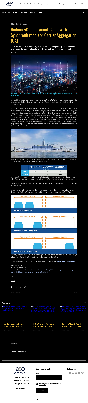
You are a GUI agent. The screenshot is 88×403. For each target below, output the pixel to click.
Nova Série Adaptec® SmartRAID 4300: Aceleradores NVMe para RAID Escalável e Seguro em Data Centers (72, 325)
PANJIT (40, 12)
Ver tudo (84, 303)
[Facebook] (82, 373)
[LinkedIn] (79, 373)
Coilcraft (32, 12)
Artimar (15, 12)
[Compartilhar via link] (25, 287)
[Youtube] (73, 373)
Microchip (24, 12)
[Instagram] (76, 373)
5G (12, 276)
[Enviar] (42, 390)
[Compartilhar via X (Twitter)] (16, 287)
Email (37, 373)
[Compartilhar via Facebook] (11, 287)
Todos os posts (6, 12)
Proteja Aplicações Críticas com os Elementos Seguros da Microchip (43, 325)
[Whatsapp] (70, 373)
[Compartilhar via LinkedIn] (20, 287)
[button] (34, 4)
